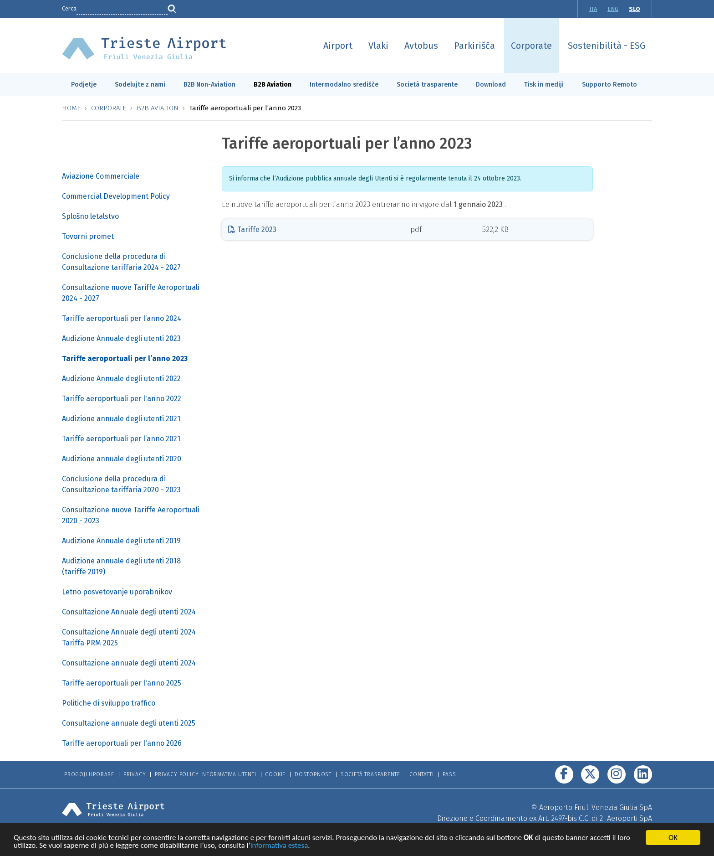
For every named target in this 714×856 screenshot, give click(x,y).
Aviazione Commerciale (100, 176)
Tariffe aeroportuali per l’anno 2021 (121, 438)
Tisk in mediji (544, 84)
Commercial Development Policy (116, 196)
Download (491, 84)
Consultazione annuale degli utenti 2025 (128, 723)
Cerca (69, 8)
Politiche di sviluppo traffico (108, 703)
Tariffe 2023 (252, 229)
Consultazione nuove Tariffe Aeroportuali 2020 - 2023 (130, 515)
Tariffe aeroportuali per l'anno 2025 (121, 683)
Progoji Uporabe (89, 774)
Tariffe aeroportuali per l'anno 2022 (121, 398)
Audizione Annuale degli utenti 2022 (121, 378)
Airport (337, 45)
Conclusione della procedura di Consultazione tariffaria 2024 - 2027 (121, 262)
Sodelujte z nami (140, 84)
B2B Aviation (272, 84)
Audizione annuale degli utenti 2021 (121, 418)
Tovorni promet (88, 236)
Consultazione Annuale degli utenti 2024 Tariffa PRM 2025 (129, 637)
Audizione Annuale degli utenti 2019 (121, 540)
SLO (634, 8)
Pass (449, 774)
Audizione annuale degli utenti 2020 (121, 458)
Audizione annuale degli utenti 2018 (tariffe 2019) (121, 566)
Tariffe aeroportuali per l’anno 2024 (121, 318)
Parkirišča (474, 45)
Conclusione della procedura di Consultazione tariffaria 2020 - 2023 (121, 484)
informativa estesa (279, 846)
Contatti (421, 774)
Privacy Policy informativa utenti (205, 774)
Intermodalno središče (344, 84)
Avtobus (421, 45)
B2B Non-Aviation (209, 84)
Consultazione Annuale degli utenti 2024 (129, 612)
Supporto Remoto (609, 84)
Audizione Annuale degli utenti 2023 (121, 338)
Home (71, 108)
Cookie (275, 774)
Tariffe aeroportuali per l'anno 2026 (122, 743)
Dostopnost (313, 774)
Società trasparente (427, 84)
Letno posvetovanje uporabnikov (117, 592)
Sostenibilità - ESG (606, 45)
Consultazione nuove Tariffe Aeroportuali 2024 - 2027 (130, 293)
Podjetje (84, 84)
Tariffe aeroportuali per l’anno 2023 (125, 358)
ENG (612, 8)
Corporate (531, 45)
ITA (593, 8)
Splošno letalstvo (90, 216)
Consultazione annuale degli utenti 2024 (129, 663)
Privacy (134, 774)
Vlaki (378, 45)
